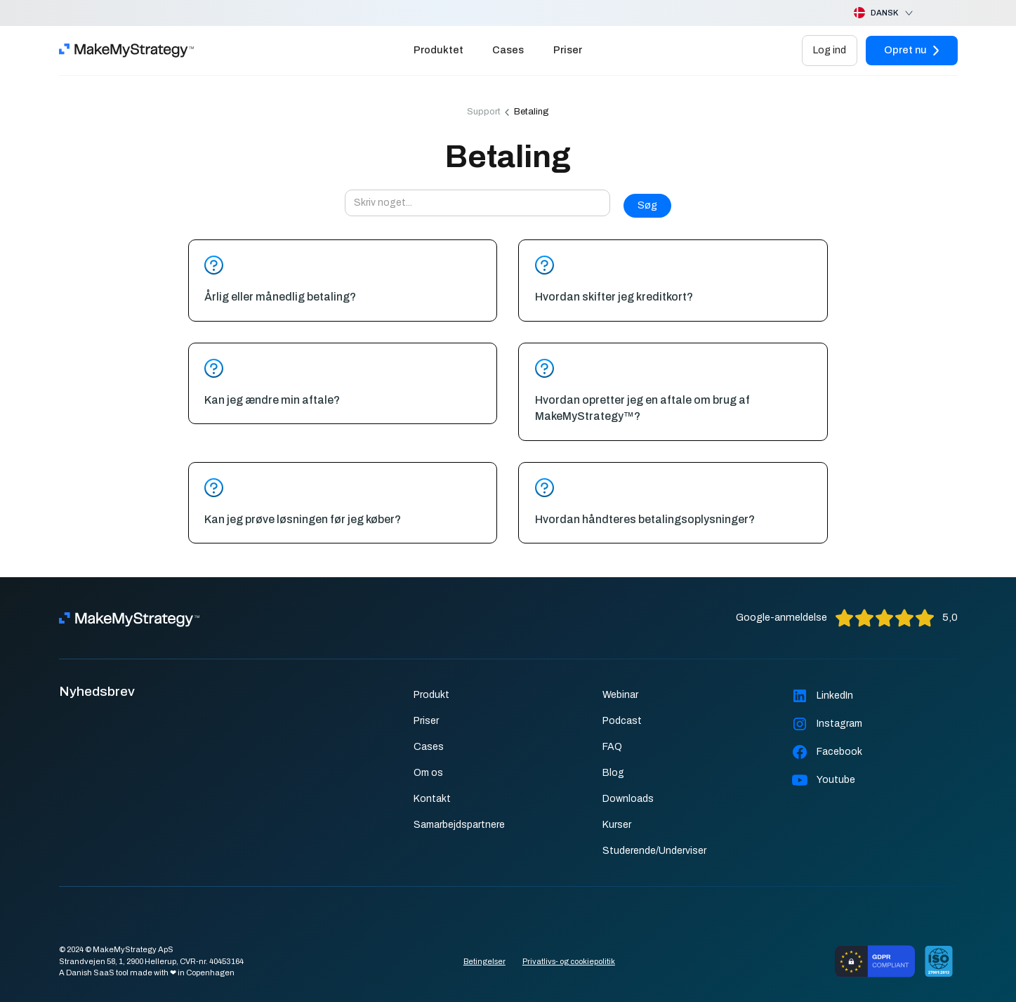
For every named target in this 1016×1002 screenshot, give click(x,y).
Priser (567, 49)
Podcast (622, 721)
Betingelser (484, 961)
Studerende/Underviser (654, 850)
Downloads (628, 798)
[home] (126, 51)
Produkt (431, 695)
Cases (508, 49)
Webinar (620, 695)
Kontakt (432, 798)
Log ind (829, 49)
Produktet (438, 49)
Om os (428, 772)
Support (484, 112)
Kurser (616, 824)
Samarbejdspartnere (459, 824)
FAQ (612, 746)
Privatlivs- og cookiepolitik (568, 961)
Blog (613, 772)
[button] (872, 13)
